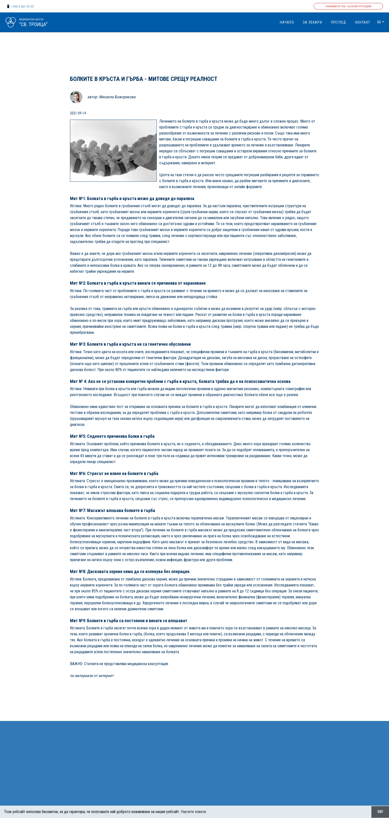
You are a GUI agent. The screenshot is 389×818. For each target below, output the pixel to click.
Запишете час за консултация (348, 6)
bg (379, 22)
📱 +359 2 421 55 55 (20, 6)
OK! (380, 811)
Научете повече (193, 811)
